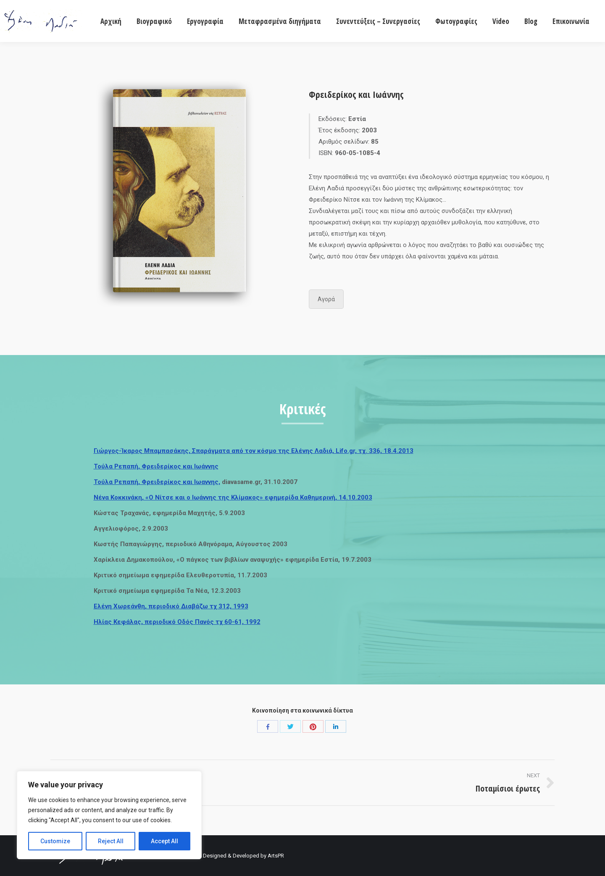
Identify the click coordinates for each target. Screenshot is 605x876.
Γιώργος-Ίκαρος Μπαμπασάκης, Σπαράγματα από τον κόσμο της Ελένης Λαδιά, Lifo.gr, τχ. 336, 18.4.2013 (253, 451)
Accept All (164, 841)
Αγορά (326, 299)
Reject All (111, 841)
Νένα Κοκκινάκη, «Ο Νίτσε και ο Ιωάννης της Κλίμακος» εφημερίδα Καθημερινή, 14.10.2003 (233, 497)
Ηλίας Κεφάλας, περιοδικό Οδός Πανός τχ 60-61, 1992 (177, 622)
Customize (55, 841)
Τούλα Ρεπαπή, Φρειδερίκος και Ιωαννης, (157, 482)
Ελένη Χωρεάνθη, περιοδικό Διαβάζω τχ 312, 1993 (171, 606)
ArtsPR (276, 855)
